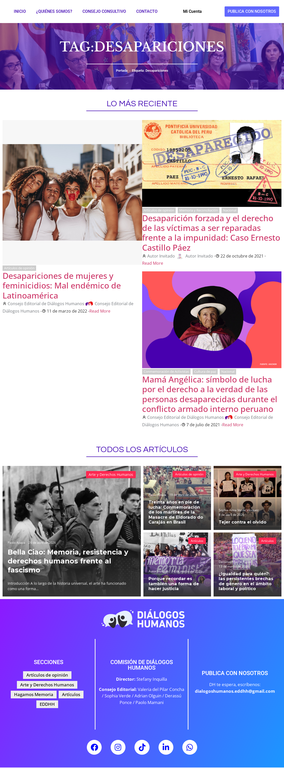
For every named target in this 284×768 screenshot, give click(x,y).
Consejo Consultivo (104, 11)
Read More (99, 311)
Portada (122, 70)
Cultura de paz (205, 371)
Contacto (146, 11)
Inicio (20, 11)
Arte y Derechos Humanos (111, 474)
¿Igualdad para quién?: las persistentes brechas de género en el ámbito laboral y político (246, 581)
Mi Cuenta (192, 11)
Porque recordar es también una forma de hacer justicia (172, 584)
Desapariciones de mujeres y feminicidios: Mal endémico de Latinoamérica (62, 285)
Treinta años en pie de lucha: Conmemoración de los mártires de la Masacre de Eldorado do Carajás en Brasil (177, 513)
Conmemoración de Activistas (166, 371)
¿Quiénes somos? (54, 11)
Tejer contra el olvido (241, 522)
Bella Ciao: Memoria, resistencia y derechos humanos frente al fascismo (70, 560)
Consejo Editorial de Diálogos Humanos (46, 303)
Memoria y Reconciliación (198, 210)
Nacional (229, 210)
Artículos (197, 541)
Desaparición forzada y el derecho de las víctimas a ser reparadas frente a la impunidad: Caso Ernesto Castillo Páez (211, 232)
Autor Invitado (161, 256)
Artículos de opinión (19, 268)
